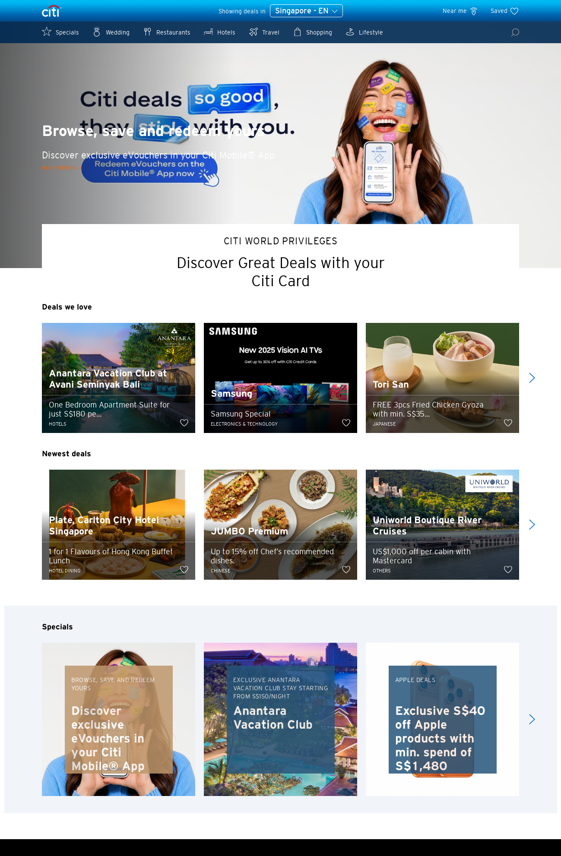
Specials (60, 32)
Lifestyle (364, 32)
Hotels (219, 32)
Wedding (111, 32)
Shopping (312, 32)
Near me (461, 10)
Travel (263, 32)
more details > (61, 167)
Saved (505, 10)
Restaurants (166, 32)
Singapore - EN (306, 11)
